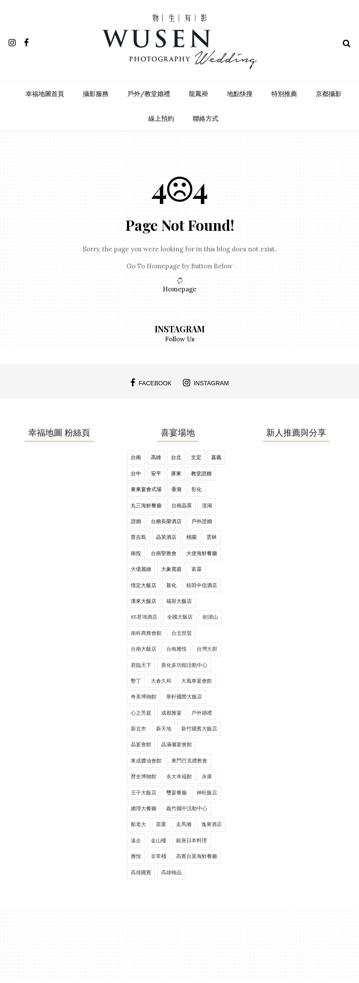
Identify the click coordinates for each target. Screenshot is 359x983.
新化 (171, 585)
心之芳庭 (141, 713)
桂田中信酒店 (201, 585)
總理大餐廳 (143, 808)
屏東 (176, 473)
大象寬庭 (171, 569)
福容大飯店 (179, 601)
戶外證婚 (201, 521)
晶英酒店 (166, 537)
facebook (150, 382)
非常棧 (158, 856)
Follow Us (179, 339)
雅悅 (136, 856)
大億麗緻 (141, 569)
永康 (207, 776)
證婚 (136, 521)
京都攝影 (328, 94)
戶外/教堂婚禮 (148, 94)
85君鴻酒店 (144, 617)
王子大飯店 (143, 792)
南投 (136, 553)
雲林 (211, 537)
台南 (136, 457)
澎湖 (207, 505)
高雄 (156, 457)
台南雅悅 (176, 649)
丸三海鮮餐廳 (146, 505)
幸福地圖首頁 (45, 94)
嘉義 (216, 457)
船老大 (138, 824)
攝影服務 (96, 94)
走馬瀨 (183, 824)
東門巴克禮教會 (189, 760)
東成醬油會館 (146, 760)
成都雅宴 (171, 713)
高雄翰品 (171, 872)
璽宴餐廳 (176, 792)
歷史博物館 (143, 776)
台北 (176, 457)
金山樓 (158, 840)
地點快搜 (240, 94)
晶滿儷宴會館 (176, 744)
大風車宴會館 (196, 681)
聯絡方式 (205, 118)
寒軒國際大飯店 (184, 696)
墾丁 (136, 681)
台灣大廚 (207, 649)
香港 (176, 489)
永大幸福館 (179, 776)
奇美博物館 (143, 696)
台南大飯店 (143, 649)
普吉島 (138, 537)
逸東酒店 (211, 824)
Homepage (180, 289)
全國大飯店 (180, 617)
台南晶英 (181, 505)
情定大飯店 (143, 585)
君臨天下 (141, 665)
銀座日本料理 (191, 840)
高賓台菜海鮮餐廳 (196, 856)
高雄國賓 (141, 872)
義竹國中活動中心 (186, 808)
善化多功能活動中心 (184, 665)
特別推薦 (284, 94)
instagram (206, 382)
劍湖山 (210, 617)
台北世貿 (181, 633)
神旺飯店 (207, 792)
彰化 (196, 489)
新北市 (138, 728)
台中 (136, 473)
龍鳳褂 (198, 94)
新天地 (163, 728)
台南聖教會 (164, 553)
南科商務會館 (146, 633)
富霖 (196, 569)
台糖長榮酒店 (166, 521)
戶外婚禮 (201, 713)
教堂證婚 (201, 473)
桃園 (191, 537)
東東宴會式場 (146, 489)
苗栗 (161, 824)
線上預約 (161, 118)
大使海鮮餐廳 (201, 553)
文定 (196, 457)
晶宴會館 (141, 744)
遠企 (136, 840)
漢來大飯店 (143, 601)
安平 (156, 473)
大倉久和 (161, 681)
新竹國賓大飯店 (199, 728)
